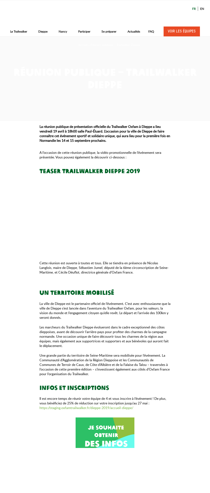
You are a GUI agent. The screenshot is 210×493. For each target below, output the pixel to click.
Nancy (65, 31)
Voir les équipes (182, 31)
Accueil (83, 45)
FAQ (151, 31)
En (202, 9)
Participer (86, 31)
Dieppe (44, 31)
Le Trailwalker (20, 31)
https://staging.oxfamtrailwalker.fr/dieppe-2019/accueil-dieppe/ (86, 407)
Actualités (133, 31)
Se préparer (110, 31)
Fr (194, 9)
